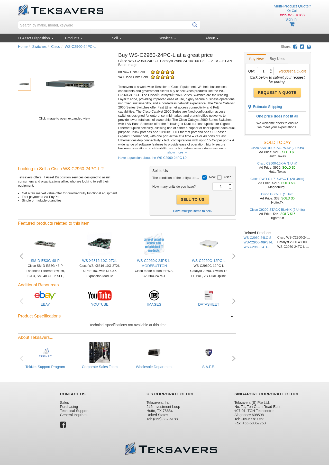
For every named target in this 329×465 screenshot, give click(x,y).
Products (74, 38)
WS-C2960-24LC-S (258, 238)
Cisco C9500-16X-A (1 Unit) (277, 163)
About (211, 38)
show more (177, 152)
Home (23, 46)
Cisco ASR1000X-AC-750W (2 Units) (277, 148)
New (212, 177)
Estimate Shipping (265, 107)
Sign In (291, 19)
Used (227, 177)
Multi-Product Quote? (292, 6)
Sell (116, 38)
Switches (39, 46)
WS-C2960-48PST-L (258, 242)
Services (167, 38)
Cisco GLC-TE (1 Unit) (277, 194)
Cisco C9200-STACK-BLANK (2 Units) (277, 210)
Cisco (55, 46)
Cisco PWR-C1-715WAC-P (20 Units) (277, 179)
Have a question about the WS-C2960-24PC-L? (152, 158)
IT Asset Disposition (35, 38)
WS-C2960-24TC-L (257, 247)
